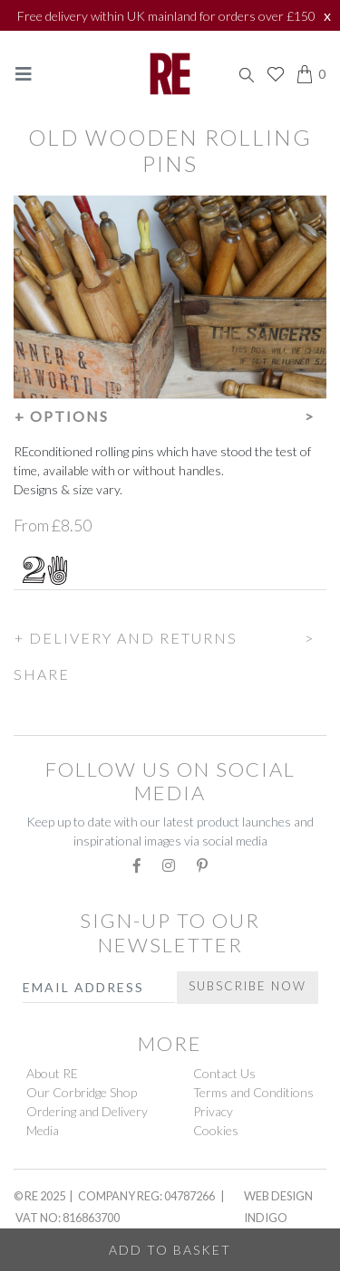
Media (42, 1130)
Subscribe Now (247, 986)
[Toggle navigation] (24, 74)
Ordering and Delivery (87, 1111)
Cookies (215, 1130)
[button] (170, 413)
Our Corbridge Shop (81, 1092)
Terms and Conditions (253, 1092)
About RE (52, 1073)
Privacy (213, 1111)
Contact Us (224, 1073)
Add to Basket (170, 1249)
